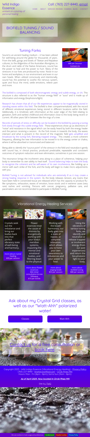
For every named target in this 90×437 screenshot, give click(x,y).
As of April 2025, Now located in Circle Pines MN (45, 378)
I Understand (49, 435)
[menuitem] (35, 9)
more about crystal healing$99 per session (13, 256)
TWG (48, 383)
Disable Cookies (61, 435)
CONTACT (83, 9)
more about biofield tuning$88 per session (77, 269)
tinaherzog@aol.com (44, 371)
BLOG (75, 9)
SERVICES (51, 9)
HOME (34, 9)
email (83, 4)
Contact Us (75, 66)
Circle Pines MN (64, 371)
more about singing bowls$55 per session (55, 269)
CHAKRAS (67, 9)
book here (44, 349)
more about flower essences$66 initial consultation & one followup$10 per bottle (34, 273)
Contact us (20, 344)
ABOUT (43, 9)
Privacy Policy (79, 369)
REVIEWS (59, 9)
